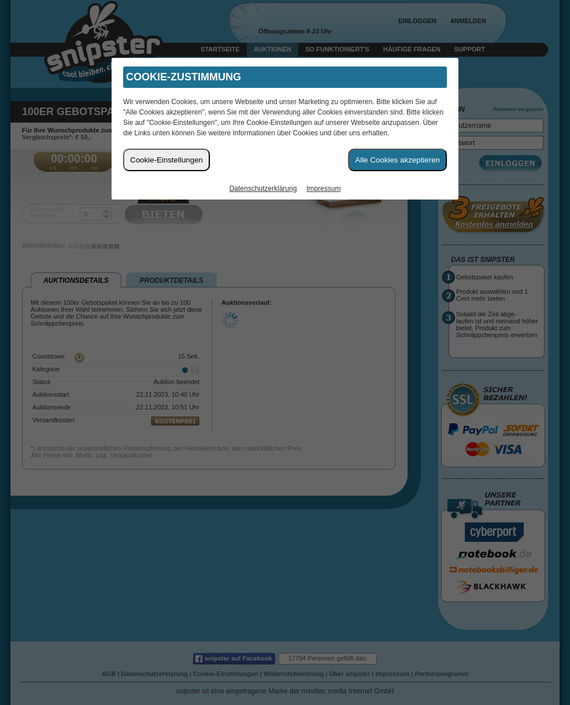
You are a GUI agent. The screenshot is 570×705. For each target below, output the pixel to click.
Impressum (323, 188)
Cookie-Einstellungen (166, 160)
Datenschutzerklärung (263, 188)
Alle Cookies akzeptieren (397, 160)
